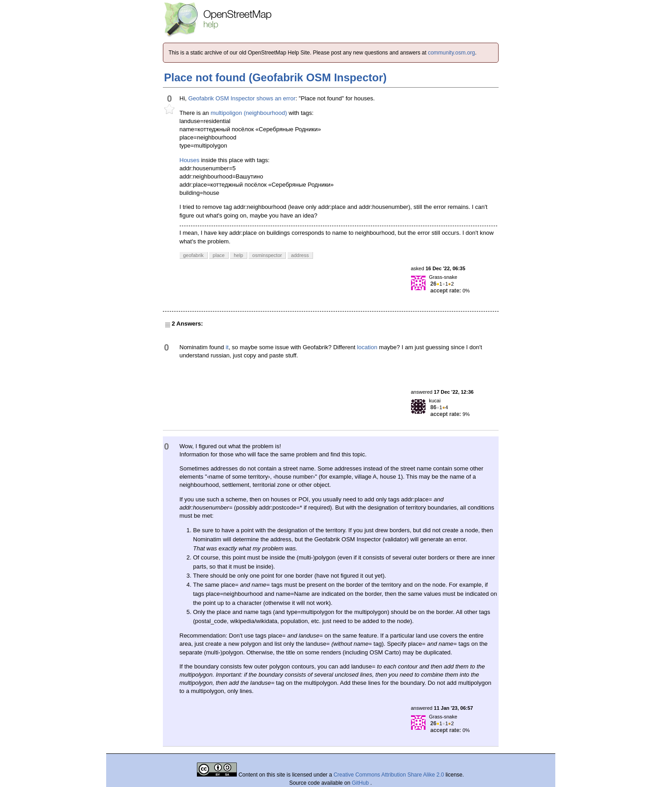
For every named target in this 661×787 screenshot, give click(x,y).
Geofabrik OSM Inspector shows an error (241, 98)
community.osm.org (451, 52)
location (367, 347)
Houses (190, 160)
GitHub (361, 783)
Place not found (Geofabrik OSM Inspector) (275, 77)
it (227, 347)
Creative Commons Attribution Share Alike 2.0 (388, 775)
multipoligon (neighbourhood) (249, 112)
